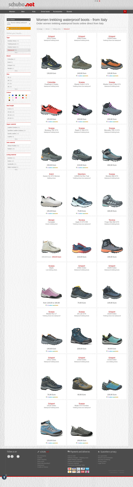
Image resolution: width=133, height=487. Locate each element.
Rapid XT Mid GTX (81, 130)
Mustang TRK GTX (51, 130)
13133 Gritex (111, 360)
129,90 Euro (112, 73)
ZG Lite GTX (81, 314)
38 (10, 86)
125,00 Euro (51, 119)
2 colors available (82, 76)
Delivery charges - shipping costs (78, 457)
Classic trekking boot (51, 224)
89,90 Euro (112, 349)
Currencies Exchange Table (76, 465)
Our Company (41, 456)
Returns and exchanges (75, 461)
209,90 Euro (112, 119)
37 (10, 83)
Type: (9, 22)
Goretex (11, 158)
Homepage (40, 29)
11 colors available (52, 305)
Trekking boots (13, 44)
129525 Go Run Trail (81, 176)
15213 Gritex (51, 38)
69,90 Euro (82, 395)
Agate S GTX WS (81, 222)
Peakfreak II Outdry (51, 84)
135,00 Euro (51, 211)
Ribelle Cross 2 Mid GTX (112, 84)
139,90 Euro (51, 73)
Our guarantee (102, 456)
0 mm (11, 109)
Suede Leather (13, 133)
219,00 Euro (81, 257)
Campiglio (51, 222)
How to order (72, 456)
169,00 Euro (112, 211)
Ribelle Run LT (51, 314)
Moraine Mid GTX (112, 176)
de (97, 1)
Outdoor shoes (13, 41)
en (99, 1)
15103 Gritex (111, 314)
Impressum (40, 465)
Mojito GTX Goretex (82, 405)
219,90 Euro (81, 165)
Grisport (11, 65)
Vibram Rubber (13, 145)
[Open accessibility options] (4, 477)
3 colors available (82, 121)
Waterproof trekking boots (51, 40)
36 (10, 80)
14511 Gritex (51, 360)
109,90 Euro (112, 395)
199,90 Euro (81, 119)
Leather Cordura (14, 127)
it (95, 1)
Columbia (11, 59)
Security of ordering (104, 459)
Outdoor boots (13, 47)
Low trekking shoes (51, 270)
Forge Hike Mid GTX (112, 222)
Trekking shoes (57, 29)
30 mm (11, 115)
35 (9, 77)
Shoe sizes (40, 461)
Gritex (11, 161)
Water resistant (13, 167)
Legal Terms (101, 463)
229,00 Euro (81, 349)
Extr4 (10, 62)
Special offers (15, 28)
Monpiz (11, 68)
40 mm (11, 118)
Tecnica (81, 220)
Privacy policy (102, 461)
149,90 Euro (81, 73)
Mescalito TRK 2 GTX (112, 130)
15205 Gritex (111, 268)
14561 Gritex (81, 268)
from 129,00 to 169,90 (51, 303)
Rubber (11, 149)
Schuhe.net (110, 470)
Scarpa (82, 82)
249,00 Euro (56, 257)
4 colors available (52, 213)
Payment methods (73, 463)
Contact (39, 457)
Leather (11, 136)
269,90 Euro (112, 165)
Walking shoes (51, 178)
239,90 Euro (51, 165)
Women (47, 29)
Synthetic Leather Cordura (17, 130)
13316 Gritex (81, 360)
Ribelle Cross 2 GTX (81, 84)
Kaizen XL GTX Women (51, 176)
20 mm (11, 112)
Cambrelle (12, 164)
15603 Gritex (81, 38)
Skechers (82, 174)
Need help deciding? (43, 463)
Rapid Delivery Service (75, 459)
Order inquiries (41, 459)
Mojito (51, 268)
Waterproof (12, 50)
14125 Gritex (51, 405)
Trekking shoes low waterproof (112, 40)
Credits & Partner (42, 467)
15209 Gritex (111, 38)
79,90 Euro (82, 211)
